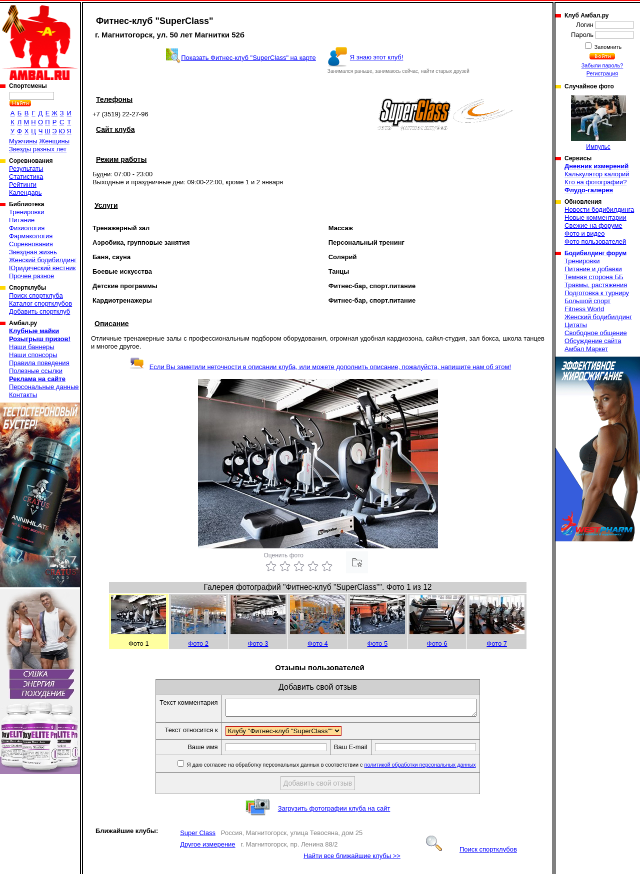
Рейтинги (22, 184)
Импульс (598, 122)
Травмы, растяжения (595, 285)
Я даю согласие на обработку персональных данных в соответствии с (345, 768)
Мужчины (23, 141)
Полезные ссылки (35, 371)
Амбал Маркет (586, 349)
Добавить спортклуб (39, 311)
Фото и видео (584, 233)
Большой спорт (587, 301)
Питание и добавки (593, 269)
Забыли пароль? (603, 65)
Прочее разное (31, 276)
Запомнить (607, 47)
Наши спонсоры (33, 355)
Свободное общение (595, 333)
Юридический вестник (42, 268)
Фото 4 (318, 643)
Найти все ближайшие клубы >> (352, 859)
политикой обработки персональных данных (435, 768)
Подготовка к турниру (596, 293)
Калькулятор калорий (597, 174)
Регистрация (602, 73)
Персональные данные (44, 387)
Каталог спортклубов (40, 303)
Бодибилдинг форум (595, 253)
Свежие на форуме (593, 225)
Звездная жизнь (33, 252)
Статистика (26, 176)
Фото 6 (437, 643)
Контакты (23, 395)
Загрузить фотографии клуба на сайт (334, 811)
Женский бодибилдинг (42, 260)
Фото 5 (377, 643)
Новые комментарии (595, 217)
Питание (21, 220)
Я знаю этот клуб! (377, 57)
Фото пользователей (595, 241)
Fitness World (584, 309)
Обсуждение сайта (592, 341)
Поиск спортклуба (36, 295)
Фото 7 (496, 643)
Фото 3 (258, 643)
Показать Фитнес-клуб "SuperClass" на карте (248, 57)
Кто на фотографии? (595, 182)
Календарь (25, 192)
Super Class (198, 836)
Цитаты (575, 325)
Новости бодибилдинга (599, 209)
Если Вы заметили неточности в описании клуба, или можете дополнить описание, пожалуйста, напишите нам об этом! (320, 367)
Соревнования (31, 244)
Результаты (26, 168)
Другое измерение (207, 847)
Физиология (26, 228)
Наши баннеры (31, 347)
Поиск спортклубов (471, 852)
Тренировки (26, 212)
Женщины (54, 141)
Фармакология (30, 236)
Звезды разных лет (37, 149)
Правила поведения (39, 363)
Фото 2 (198, 643)
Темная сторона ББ (594, 277)
